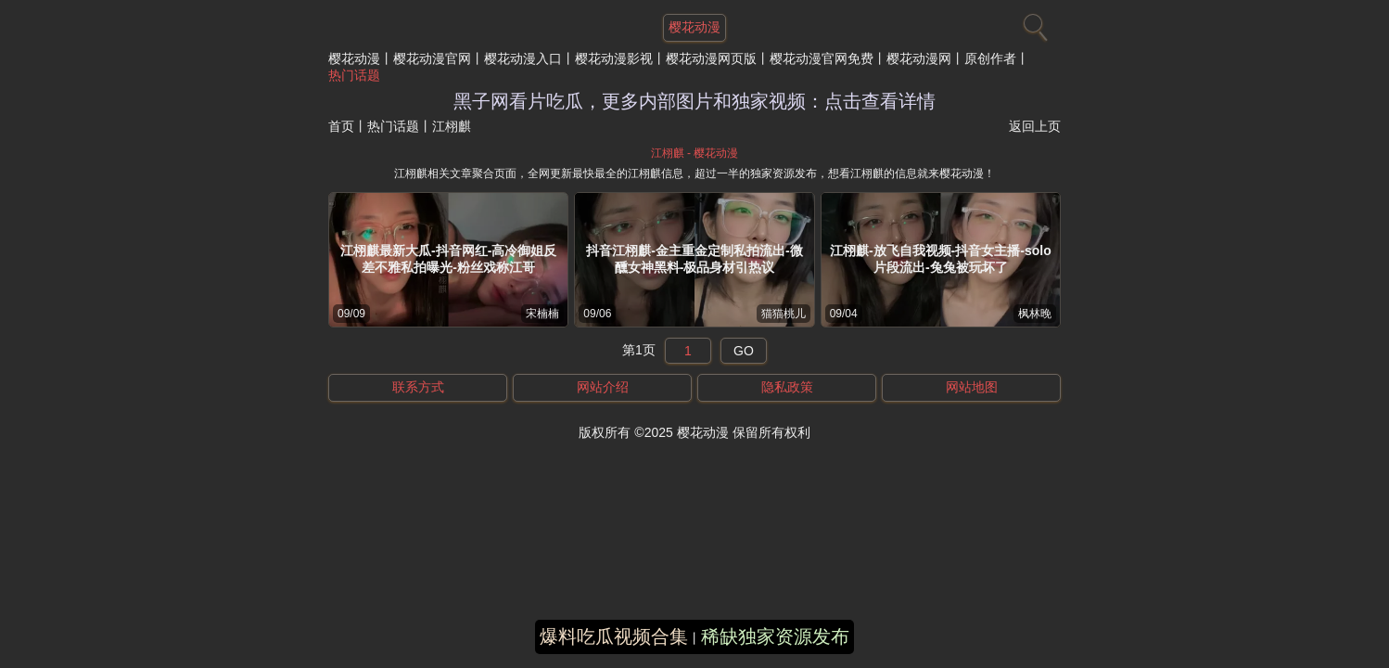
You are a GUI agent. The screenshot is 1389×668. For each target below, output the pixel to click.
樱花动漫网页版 (711, 58)
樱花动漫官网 (432, 58)
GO (743, 350)
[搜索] (1033, 23)
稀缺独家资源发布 (775, 636)
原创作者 (990, 58)
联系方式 (418, 386)
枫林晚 (1034, 313)
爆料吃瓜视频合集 (614, 636)
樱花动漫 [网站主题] (694, 26)
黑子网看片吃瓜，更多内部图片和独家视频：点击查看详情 (694, 101)
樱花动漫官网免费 (821, 58)
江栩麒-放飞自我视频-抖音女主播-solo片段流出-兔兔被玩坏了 (940, 259)
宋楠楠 (542, 313)
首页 (341, 126)
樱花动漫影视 (614, 58)
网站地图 (972, 386)
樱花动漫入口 (523, 58)
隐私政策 (787, 386)
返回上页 (1035, 126)
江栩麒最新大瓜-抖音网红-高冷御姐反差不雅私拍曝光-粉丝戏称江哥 (448, 259)
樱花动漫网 (918, 58)
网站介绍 (603, 386)
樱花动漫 (354, 58)
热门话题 (354, 75)
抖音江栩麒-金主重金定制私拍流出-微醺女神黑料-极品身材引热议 (694, 259)
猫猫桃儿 (783, 313)
